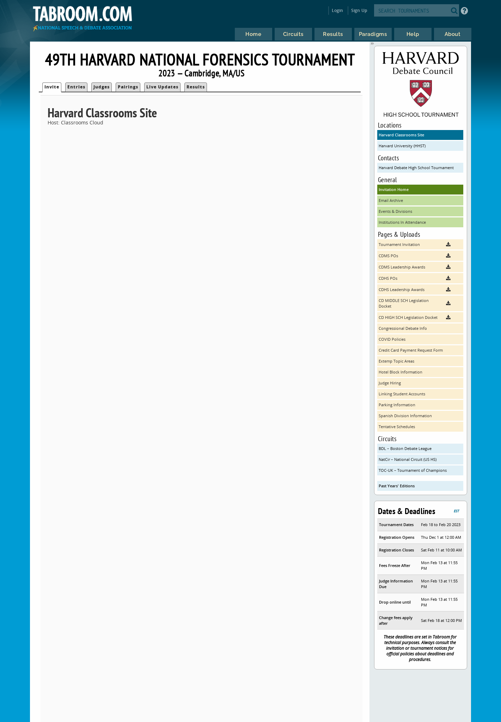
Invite (51, 87)
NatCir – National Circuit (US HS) (407, 459)
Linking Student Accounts (402, 393)
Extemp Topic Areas (396, 361)
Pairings (128, 87)
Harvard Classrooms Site (401, 134)
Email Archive (391, 200)
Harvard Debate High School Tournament (416, 167)
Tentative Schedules (397, 426)
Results (196, 87)
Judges (101, 87)
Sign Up (359, 10)
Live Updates (162, 87)
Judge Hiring (390, 382)
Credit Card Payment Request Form (411, 350)
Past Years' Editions (397, 485)
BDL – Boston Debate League (405, 448)
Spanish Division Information (405, 415)
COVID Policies (392, 339)
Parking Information (397, 404)
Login (337, 10)
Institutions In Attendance (402, 222)
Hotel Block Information (400, 372)
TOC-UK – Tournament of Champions (413, 470)
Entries (76, 87)
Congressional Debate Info (403, 328)
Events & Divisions (395, 211)
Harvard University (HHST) (402, 145)
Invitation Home (394, 189)
